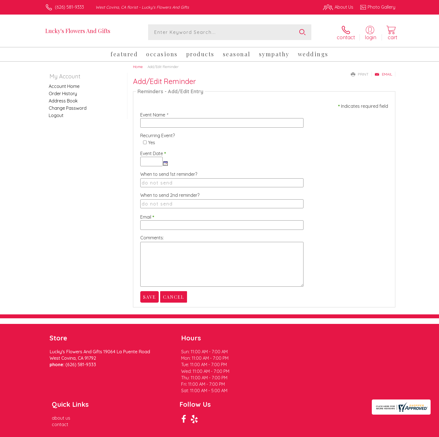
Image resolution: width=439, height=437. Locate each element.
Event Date (153, 153)
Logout (56, 115)
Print (360, 73)
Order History (63, 93)
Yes (151, 142)
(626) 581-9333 (69, 7)
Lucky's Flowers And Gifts (77, 30)
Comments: (152, 237)
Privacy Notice (305, 431)
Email (383, 73)
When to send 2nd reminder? (169, 195)
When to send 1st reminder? (168, 174)
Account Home (64, 86)
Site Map (380, 431)
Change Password (68, 108)
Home (138, 66)
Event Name (154, 115)
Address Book (63, 100)
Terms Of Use (272, 431)
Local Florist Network (345, 431)
